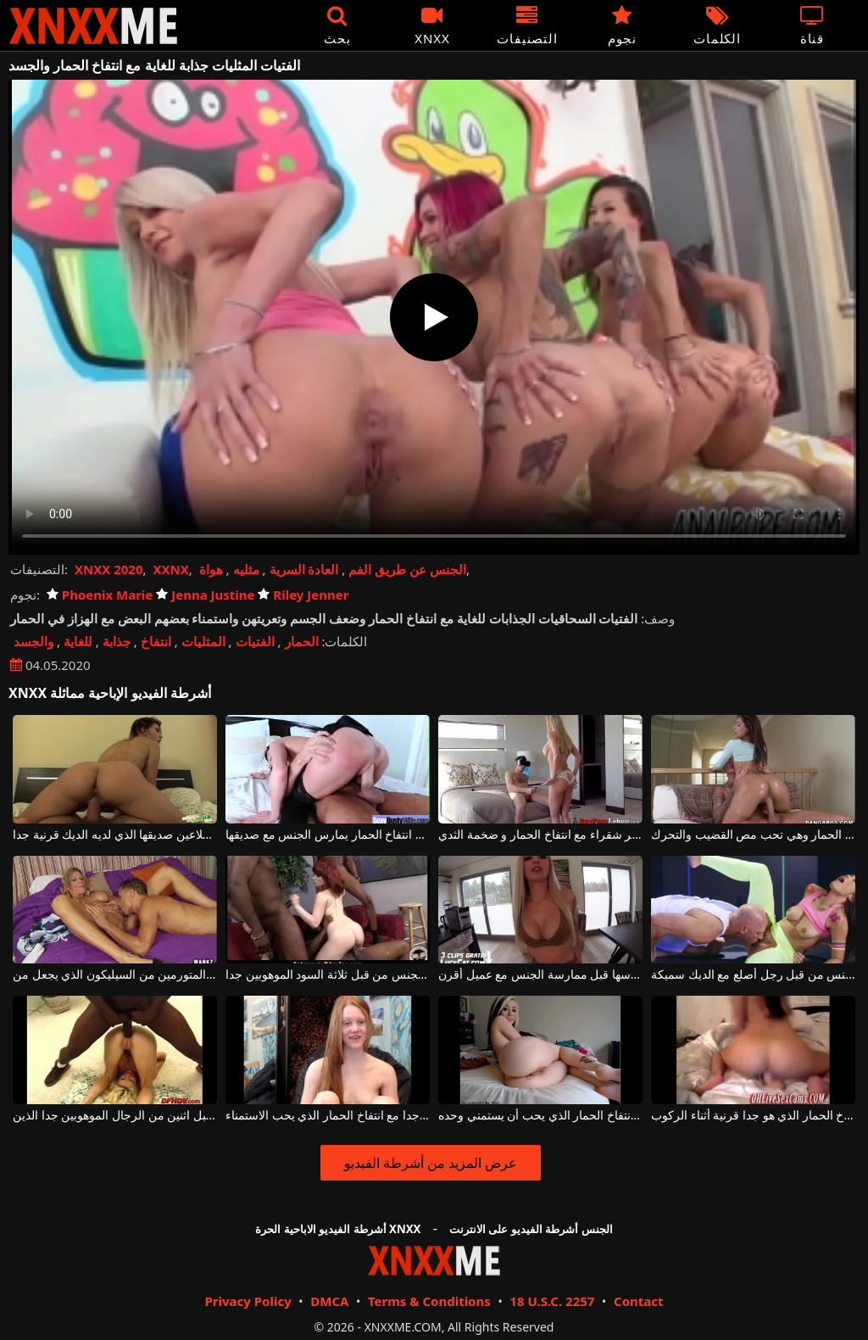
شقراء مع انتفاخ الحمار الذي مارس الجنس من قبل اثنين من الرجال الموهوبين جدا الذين (115, 1115)
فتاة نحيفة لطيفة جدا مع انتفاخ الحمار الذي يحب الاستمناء (327, 1115)
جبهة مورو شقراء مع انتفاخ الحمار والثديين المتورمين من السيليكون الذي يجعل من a (115, 975)
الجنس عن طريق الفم (407, 569)
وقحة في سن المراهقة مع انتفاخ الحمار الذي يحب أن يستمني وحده (540, 1115)
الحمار (302, 641)
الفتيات (255, 641)
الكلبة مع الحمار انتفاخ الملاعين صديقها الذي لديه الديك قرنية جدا (115, 835)
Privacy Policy (247, 1301)
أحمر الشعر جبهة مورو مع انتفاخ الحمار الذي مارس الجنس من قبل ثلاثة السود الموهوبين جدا (327, 975)
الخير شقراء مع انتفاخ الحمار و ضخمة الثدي (540, 835)
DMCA (329, 1301)
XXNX (170, 569)
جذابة (117, 641)
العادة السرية (304, 569)
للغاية (78, 641)
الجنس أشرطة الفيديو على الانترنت (531, 1229)
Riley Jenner (303, 594)
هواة (211, 569)
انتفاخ (156, 641)
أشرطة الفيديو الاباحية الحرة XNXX (337, 1229)
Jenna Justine (205, 594)
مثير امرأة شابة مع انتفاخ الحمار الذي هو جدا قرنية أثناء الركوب (753, 1115)
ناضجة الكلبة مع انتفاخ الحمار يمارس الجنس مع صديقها (327, 835)
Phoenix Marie (100, 594)
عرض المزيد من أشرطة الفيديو (431, 1162)
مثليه (246, 569)
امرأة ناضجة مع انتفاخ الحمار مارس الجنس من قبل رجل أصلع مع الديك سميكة (753, 975)
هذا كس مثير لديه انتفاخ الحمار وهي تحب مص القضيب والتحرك (753, 835)
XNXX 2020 (109, 569)
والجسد (33, 641)
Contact (639, 1301)
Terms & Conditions (429, 1301)
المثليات (203, 641)
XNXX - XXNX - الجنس (93, 26)
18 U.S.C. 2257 (551, 1301)
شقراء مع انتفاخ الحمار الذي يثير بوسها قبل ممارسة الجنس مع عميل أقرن (540, 975)
